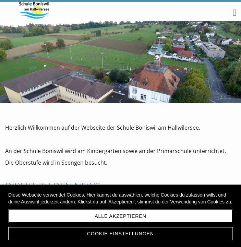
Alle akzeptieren (120, 216)
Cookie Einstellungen (120, 233)
